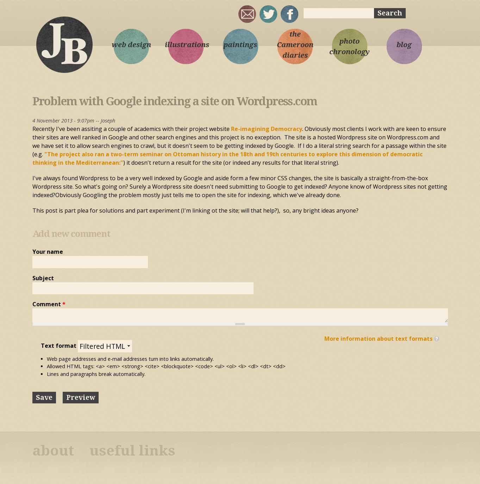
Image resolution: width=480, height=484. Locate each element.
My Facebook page (289, 14)
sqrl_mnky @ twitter (268, 14)
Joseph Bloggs (64, 44)
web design (131, 44)
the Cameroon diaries (295, 44)
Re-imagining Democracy (266, 129)
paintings (240, 44)
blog (404, 44)
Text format (59, 346)
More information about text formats (378, 338)
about (53, 450)
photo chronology (349, 46)
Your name (47, 252)
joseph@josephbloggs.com (247, 14)
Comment (49, 304)
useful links (132, 450)
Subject (43, 278)
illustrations (186, 44)
